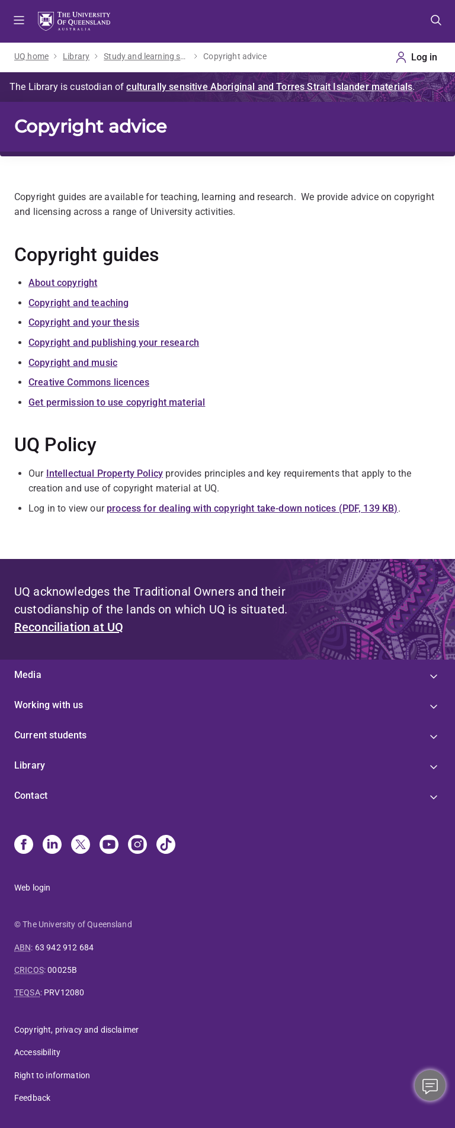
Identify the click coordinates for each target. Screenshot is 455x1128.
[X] (80, 845)
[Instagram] (137, 845)
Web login (32, 887)
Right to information (52, 1075)
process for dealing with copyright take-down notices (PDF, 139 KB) (252, 508)
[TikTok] (165, 845)
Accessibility (37, 1052)
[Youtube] (109, 845)
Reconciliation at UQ (68, 627)
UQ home (31, 56)
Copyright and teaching (78, 302)
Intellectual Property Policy (104, 473)
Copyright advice (235, 56)
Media (27, 674)
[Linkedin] (52, 845)
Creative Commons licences (88, 382)
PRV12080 (64, 992)
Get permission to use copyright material (116, 402)
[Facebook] (23, 845)
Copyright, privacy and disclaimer (76, 1029)
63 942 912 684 (64, 947)
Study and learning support (146, 56)
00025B (62, 970)
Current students (50, 735)
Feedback (32, 1098)
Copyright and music (72, 362)
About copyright (62, 282)
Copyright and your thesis (83, 322)
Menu (19, 21)
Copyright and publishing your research (113, 342)
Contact (30, 795)
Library (76, 56)
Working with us (48, 705)
